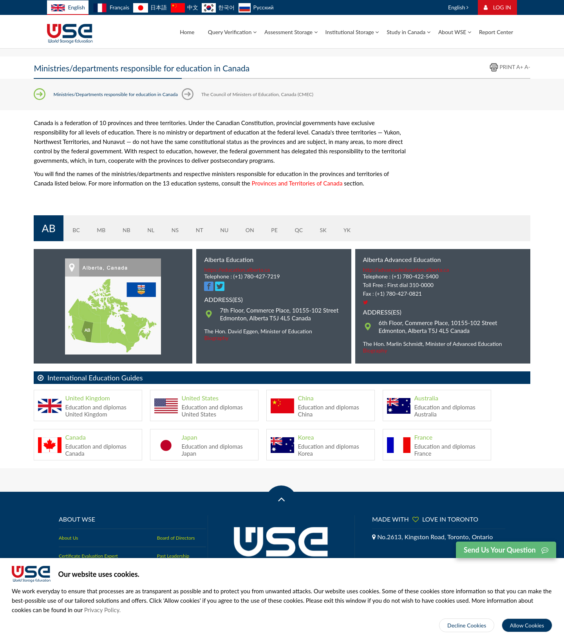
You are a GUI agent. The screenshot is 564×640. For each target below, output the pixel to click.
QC (292, 222)
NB (120, 222)
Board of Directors (176, 526)
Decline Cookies (466, 625)
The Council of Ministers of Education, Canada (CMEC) (257, 94)
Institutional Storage (352, 32)
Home (187, 32)
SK (316, 222)
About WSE (454, 32)
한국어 (218, 7)
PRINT (502, 67)
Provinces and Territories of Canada (297, 183)
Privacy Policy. (102, 609)
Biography (216, 326)
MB (94, 222)
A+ (519, 67)
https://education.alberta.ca (236, 258)
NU (217, 222)
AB (45, 222)
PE (268, 222)
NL (144, 222)
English (68, 8)
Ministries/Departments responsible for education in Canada (115, 94)
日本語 (150, 7)
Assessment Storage (291, 32)
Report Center (496, 32)
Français (111, 7)
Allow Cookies (527, 625)
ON (243, 222)
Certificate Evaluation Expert (88, 544)
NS (168, 222)
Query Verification (232, 32)
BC (69, 222)
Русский (256, 7)
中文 (184, 7)
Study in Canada (408, 32)
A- (527, 67)
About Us (68, 526)
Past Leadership (173, 544)
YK (340, 222)
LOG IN (497, 7)
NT (193, 222)
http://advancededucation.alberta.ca (406, 258)
